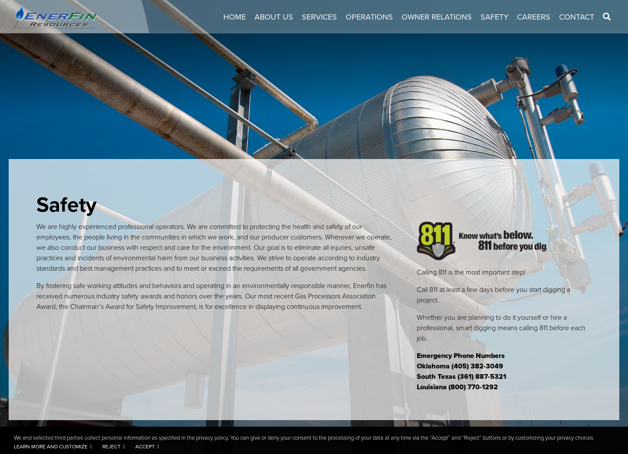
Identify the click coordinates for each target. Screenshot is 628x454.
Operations (369, 16)
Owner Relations (437, 16)
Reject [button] (111, 446)
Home (234, 16)
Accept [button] (145, 446)
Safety (494, 16)
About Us (274, 16)
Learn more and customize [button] (51, 446)
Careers (533, 16)
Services (319, 16)
